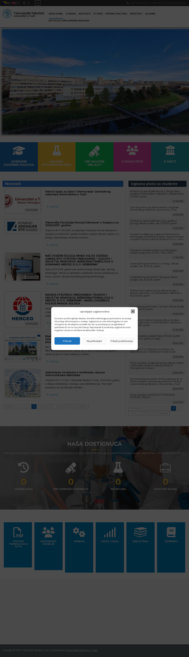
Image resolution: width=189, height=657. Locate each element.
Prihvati (67, 341)
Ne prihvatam (94, 341)
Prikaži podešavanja (121, 341)
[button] (133, 311)
